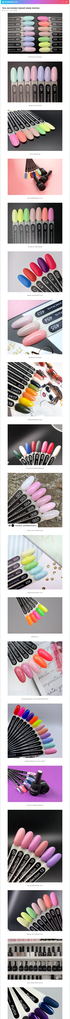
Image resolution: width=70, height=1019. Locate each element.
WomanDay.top (11, 2)
